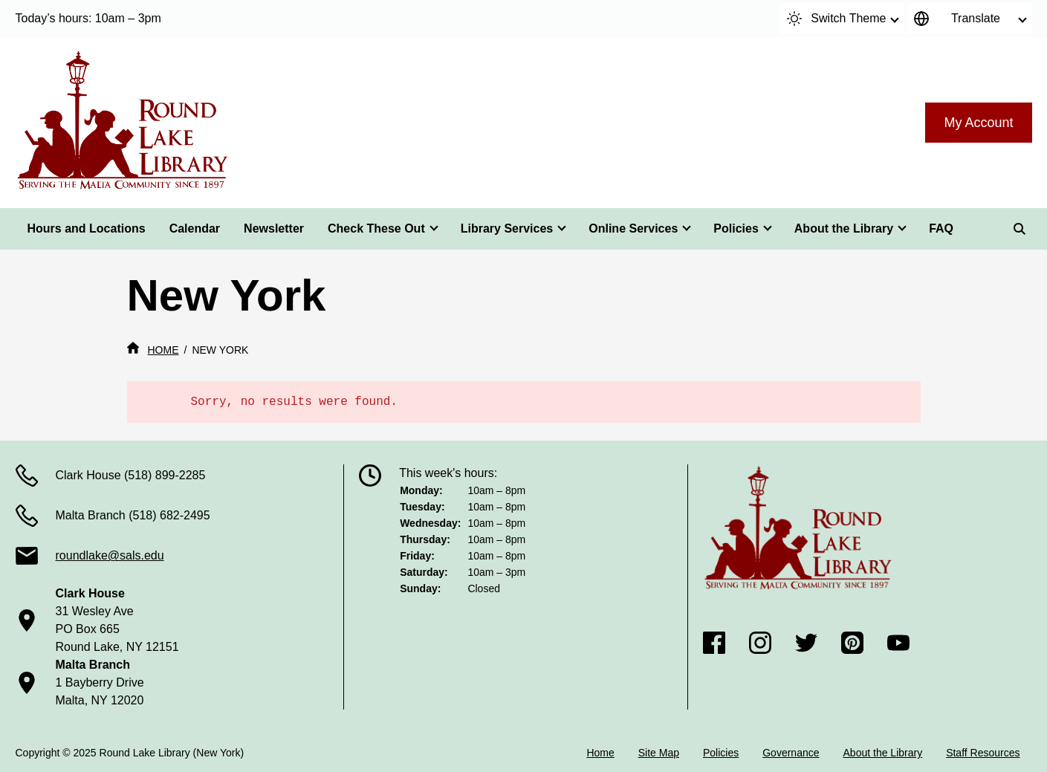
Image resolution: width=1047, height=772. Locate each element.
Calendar (194, 228)
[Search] (1019, 228)
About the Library (843, 228)
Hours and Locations (86, 228)
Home (600, 753)
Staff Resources (983, 753)
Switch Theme (836, 18)
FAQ (941, 228)
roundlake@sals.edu (110, 555)
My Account (978, 122)
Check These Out (376, 228)
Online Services (633, 228)
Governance (790, 753)
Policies (735, 228)
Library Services (507, 228)
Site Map (658, 753)
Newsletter (274, 228)
